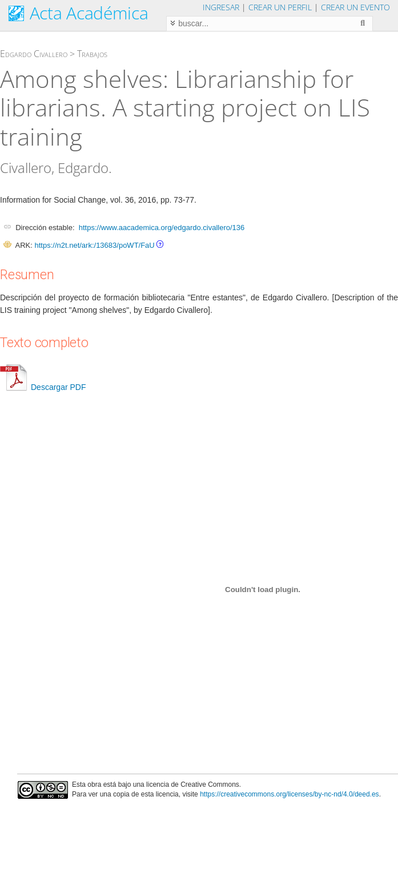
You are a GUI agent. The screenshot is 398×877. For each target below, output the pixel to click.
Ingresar (221, 7)
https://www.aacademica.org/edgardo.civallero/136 (162, 227)
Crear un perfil (280, 7)
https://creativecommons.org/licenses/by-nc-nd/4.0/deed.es (289, 794)
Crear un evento (355, 7)
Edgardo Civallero (33, 53)
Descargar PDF (43, 387)
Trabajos (92, 53)
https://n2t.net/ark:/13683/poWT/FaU (94, 245)
